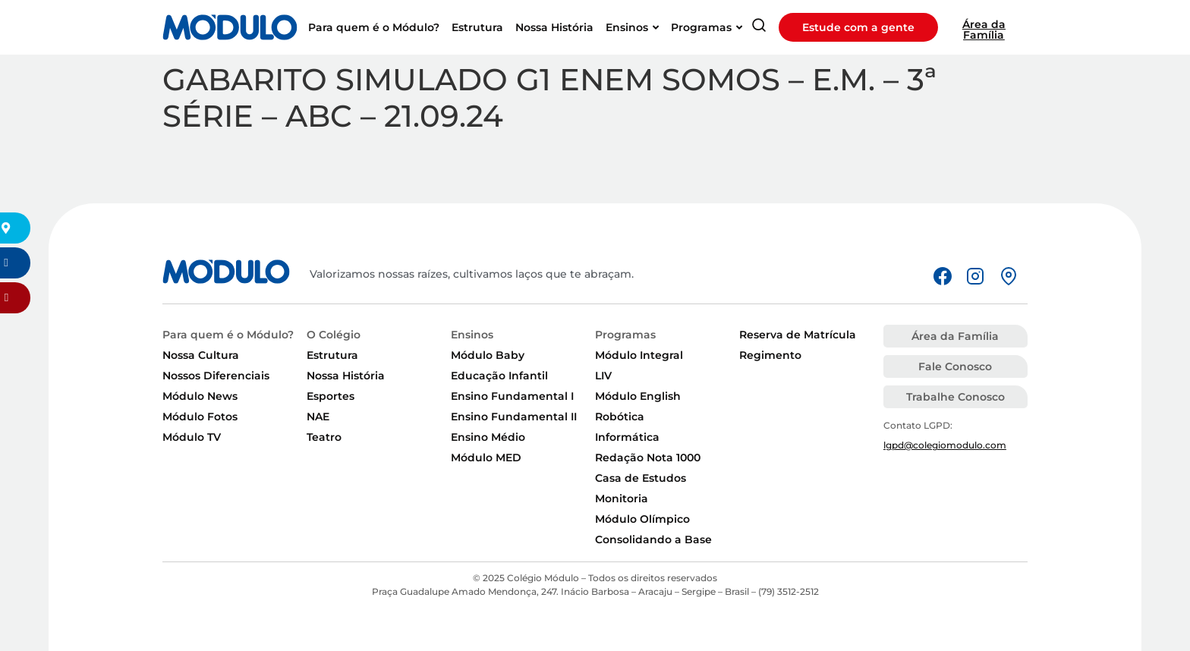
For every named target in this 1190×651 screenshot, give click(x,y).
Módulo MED (486, 457)
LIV (603, 375)
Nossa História (346, 375)
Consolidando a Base (653, 539)
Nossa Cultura (200, 355)
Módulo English (638, 396)
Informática (627, 437)
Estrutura (332, 355)
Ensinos (472, 334)
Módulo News (200, 396)
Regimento (770, 355)
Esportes (330, 396)
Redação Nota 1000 (647, 457)
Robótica (619, 416)
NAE (318, 416)
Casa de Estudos (640, 478)
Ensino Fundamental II (514, 416)
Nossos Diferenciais (215, 375)
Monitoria (621, 498)
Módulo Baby (487, 355)
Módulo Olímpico (642, 519)
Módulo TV (191, 437)
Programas (625, 334)
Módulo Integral (639, 355)
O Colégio (333, 334)
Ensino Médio (488, 437)
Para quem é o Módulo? (228, 334)
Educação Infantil (499, 375)
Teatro (324, 437)
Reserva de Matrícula (797, 334)
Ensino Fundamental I (512, 396)
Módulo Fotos (200, 416)
